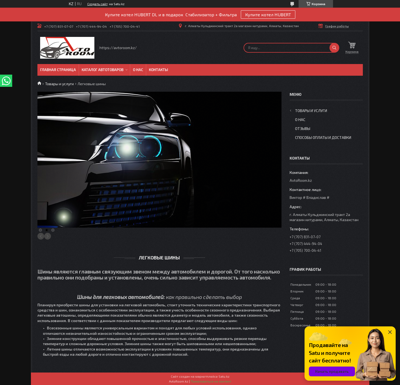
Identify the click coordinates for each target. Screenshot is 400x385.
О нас (138, 70)
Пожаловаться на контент (211, 381)
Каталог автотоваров (102, 70)
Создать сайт (97, 4)
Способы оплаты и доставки (323, 137)
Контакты (158, 70)
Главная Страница (58, 70)
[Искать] (334, 48)
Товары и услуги (59, 83)
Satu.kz (224, 376)
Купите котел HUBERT (268, 14)
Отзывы (302, 128)
